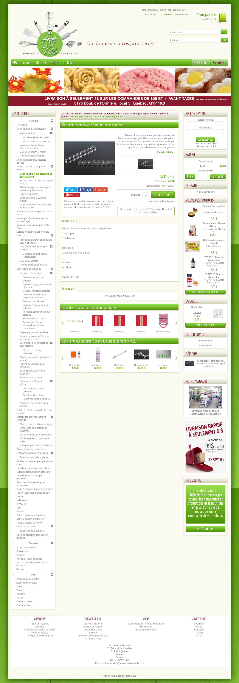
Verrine (20, 569)
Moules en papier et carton (33, 152)
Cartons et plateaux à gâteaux (31, 515)
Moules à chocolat (29, 261)
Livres (19, 586)
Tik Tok (199, 635)
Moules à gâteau (28, 133)
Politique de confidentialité (40, 635)
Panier (190, 154)
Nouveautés (201, 62)
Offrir (55, 62)
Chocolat (20, 235)
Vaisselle (20, 555)
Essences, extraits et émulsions (32, 453)
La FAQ (93, 632)
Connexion (165, 14)
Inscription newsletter (146, 629)
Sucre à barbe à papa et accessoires (34, 489)
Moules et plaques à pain (32, 155)
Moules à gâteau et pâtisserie (31, 129)
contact (167, 209)
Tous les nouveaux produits (205, 292)
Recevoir (41, 62)
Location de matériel (93, 626)
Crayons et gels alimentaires (34, 332)
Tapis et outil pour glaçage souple (33, 493)
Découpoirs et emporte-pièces (31, 449)
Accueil (65, 113)
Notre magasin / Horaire (154, 10)
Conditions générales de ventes (39, 629)
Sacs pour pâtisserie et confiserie (36, 445)
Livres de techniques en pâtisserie (33, 472)
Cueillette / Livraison (93, 623)
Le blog (199, 632)
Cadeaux (191, 185)
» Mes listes (205, 345)
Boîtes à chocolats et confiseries (36, 434)
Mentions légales (39, 632)
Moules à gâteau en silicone (37, 141)
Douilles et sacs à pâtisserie (30, 519)
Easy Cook (21, 125)
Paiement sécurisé (40, 623)
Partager (85, 190)
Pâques (20, 511)
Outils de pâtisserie (25, 526)
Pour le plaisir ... (24, 605)
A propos (39, 626)
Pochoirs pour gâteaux (31, 377)
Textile (19, 496)
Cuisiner (27, 62)
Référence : (161, 181)
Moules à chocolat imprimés (33, 264)
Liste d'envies (195, 334)
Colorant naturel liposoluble (36, 291)
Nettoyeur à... (97, 365)
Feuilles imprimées (29, 194)
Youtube (199, 626)
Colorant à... (75, 365)
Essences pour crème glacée (34, 457)
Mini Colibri (197, 307)
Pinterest (72, 195)
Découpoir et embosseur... (211, 361)
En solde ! (219, 62)
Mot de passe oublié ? (206, 143)
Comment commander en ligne (93, 635)
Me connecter (195, 113)
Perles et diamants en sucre (37, 399)
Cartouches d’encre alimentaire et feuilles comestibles (33, 325)
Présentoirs (22, 551)
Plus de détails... (166, 152)
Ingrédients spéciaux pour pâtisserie (34, 468)
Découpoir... (75, 331)
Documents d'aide (93, 629)
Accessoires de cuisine (27, 579)
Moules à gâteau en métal (36, 137)
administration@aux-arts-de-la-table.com (123, 663)
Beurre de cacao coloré (34, 318)
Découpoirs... (163, 365)
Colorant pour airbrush (34, 301)
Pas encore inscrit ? (206, 146)
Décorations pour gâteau (28, 269)
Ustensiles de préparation (32, 530)
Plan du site (146, 626)
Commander (217, 176)
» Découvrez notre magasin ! (205, 414)
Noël (18, 508)
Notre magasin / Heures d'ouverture (146, 623)
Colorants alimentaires (31, 273)
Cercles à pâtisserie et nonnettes (32, 232)
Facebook (199, 623)
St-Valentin (21, 504)
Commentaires (68, 288)
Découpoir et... (163, 331)
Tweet (70, 190)
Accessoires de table (26, 547)
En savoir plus (68, 221)
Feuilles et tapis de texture (29, 522)
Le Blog (68, 62)
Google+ (100, 190)
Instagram (199, 629)
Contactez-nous (93, 638)
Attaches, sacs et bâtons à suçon (36, 424)
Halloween (21, 500)
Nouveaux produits (199, 200)
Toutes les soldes (205, 325)
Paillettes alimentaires (34, 395)
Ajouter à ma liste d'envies (161, 201)
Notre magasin (196, 381)
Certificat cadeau (24, 601)
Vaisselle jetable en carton (29, 559)
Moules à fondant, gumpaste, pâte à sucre (106, 113)
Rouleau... (119, 365)
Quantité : (136, 195)
